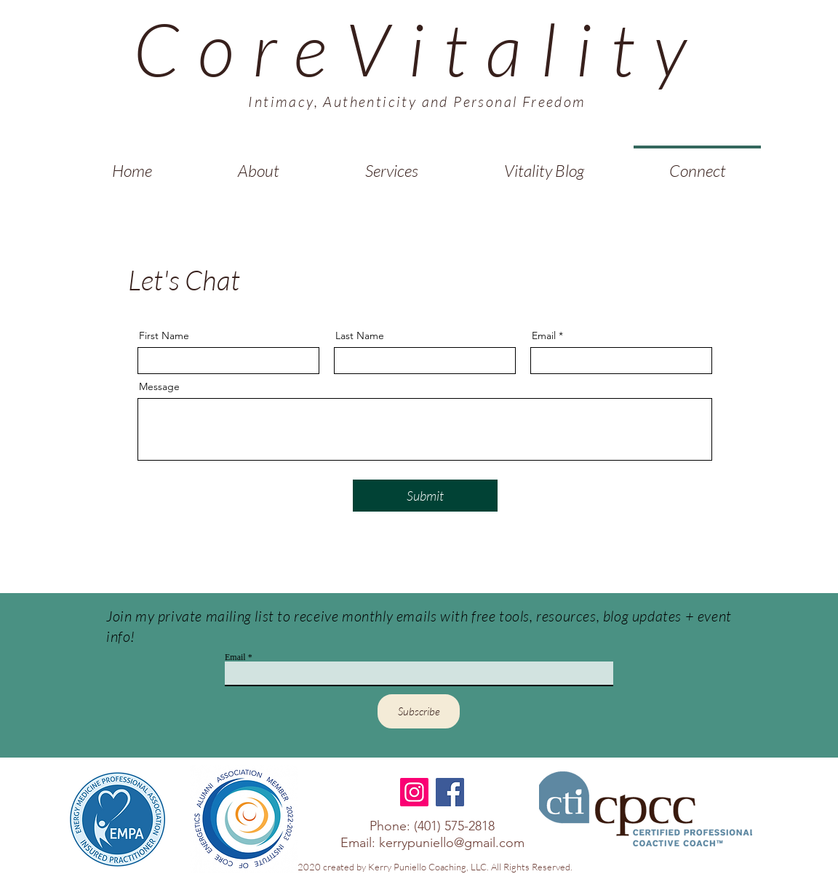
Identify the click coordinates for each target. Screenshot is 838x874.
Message (159, 386)
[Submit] (425, 496)
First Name (164, 335)
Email (544, 335)
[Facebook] (450, 792)
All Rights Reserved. (533, 867)
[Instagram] (414, 792)
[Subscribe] (419, 711)
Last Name (359, 335)
